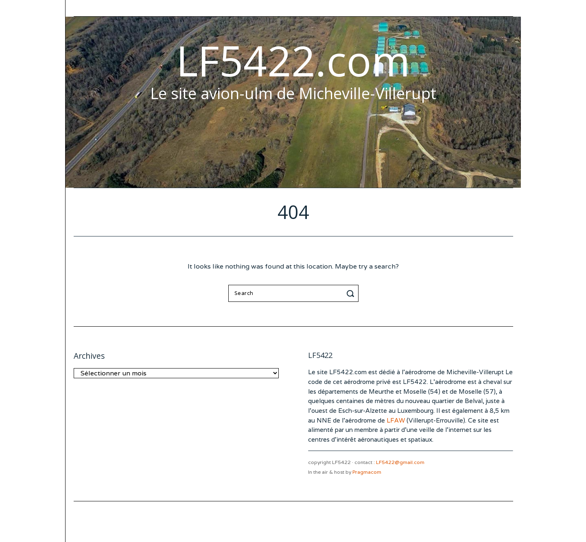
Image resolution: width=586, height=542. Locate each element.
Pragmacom (366, 472)
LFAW (396, 420)
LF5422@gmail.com (400, 462)
